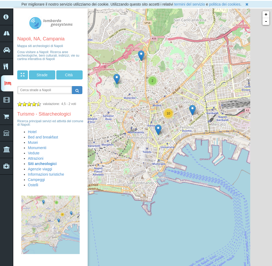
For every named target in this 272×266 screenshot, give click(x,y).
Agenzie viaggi (40, 169)
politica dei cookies (224, 4)
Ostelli (33, 185)
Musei (33, 142)
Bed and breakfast (43, 137)
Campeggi (36, 180)
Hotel (32, 132)
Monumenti (37, 148)
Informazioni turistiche (46, 174)
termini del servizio (189, 4)
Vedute (34, 153)
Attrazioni (35, 158)
